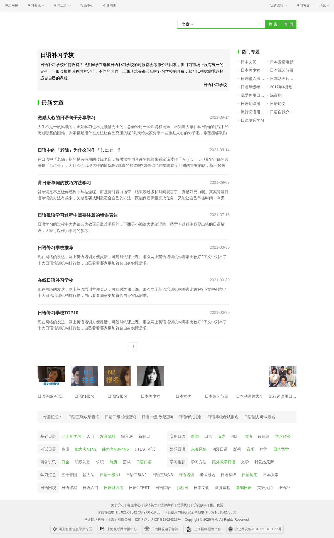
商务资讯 (48, 462)
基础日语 (48, 436)
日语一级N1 (110, 475)
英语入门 (265, 487)
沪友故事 (200, 505)
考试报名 (207, 475)
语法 (248, 436)
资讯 (65, 449)
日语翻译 (228, 475)
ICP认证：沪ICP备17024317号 (158, 520)
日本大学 (271, 475)
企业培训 (109, 6)
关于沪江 (117, 505)
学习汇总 (48, 475)
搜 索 (273, 24)
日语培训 (186, 475)
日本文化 (201, 487)
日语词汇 (249, 475)
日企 (65, 462)
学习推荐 (177, 462)
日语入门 (90, 487)
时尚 (264, 449)
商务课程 (222, 487)
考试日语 (48, 449)
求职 (100, 462)
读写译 (263, 436)
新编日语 (244, 487)
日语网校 (48, 487)
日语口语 (144, 462)
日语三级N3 (162, 475)
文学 (245, 462)
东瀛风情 (199, 449)
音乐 (250, 449)
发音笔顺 (108, 436)
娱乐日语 (177, 449)
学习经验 (283, 436)
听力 (221, 436)
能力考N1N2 (86, 449)
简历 (113, 462)
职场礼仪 (82, 462)
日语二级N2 (136, 475)
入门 (90, 436)
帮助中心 (87, 6)
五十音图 (69, 475)
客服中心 (134, 505)
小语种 (284, 487)
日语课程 (69, 487)
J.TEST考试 (144, 449)
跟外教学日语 (223, 462)
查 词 (288, 24)
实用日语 (177, 436)
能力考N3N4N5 (115, 449)
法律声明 (167, 505)
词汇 (235, 436)
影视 (237, 449)
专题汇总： (53, 417)
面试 (127, 462)
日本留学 (281, 449)
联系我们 (183, 505)
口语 (208, 436)
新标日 (144, 436)
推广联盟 (216, 505)
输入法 (127, 436)
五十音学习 (71, 436)
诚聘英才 (150, 505)
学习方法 (199, 462)
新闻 (195, 436)
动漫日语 (220, 449)
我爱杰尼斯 (264, 462)
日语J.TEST (139, 487)
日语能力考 (113, 487)
